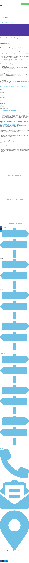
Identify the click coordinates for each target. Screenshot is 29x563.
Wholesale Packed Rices (14, 175)
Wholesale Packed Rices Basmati (14, 199)
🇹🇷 (1, 5)
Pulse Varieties (3, 35)
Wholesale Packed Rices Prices (15, 223)
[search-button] (0, 19)
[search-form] (14, 18)
